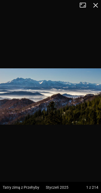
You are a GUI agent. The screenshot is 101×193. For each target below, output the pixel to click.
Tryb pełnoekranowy (84, 5)
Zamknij (95, 5)
